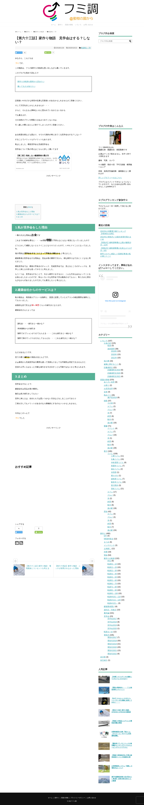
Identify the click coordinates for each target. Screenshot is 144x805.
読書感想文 (108, 367)
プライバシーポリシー (77, 798)
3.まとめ (19, 217)
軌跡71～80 (112, 587)
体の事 (106, 361)
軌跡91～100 (112, 593)
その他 (110, 403)
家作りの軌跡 (109, 558)
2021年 (114, 358)
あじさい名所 (109, 382)
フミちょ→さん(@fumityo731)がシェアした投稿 (117, 323)
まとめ (106, 542)
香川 (105, 451)
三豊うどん (115, 456)
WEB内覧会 (108, 539)
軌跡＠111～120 (114, 600)
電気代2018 (112, 641)
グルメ (110, 410)
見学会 (106, 616)
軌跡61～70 (86, 48)
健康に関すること (111, 364)
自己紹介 (103, 660)
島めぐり (107, 395)
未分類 (103, 657)
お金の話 (107, 343)
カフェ (110, 406)
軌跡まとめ (108, 632)
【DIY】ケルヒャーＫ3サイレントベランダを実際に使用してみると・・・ (121, 700)
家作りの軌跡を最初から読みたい (30, 81)
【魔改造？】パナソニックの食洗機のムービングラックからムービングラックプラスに (121, 745)
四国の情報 (69, 25)
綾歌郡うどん (116, 479)
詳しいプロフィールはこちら (110, 178)
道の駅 (110, 423)
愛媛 (105, 426)
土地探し (107, 549)
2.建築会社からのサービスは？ (28, 214)
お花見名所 (108, 389)
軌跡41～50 (112, 577)
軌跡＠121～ (112, 603)
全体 (105, 392)
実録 (105, 555)
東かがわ (114, 476)
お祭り (106, 385)
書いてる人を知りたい (26, 86)
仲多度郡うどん (117, 462)
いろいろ (78, 25)
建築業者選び (109, 606)
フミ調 (74, 801)
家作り (60, 25)
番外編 (106, 613)
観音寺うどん (116, 482)
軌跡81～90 (112, 590)
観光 (109, 419)
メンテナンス (109, 545)
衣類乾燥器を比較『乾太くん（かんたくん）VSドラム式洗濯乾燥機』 (121, 733)
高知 (105, 511)
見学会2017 (112, 619)
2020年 (114, 354)
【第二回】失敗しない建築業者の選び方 (33, 156)
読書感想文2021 (113, 376)
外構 (105, 552)
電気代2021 (112, 650)
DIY (105, 536)
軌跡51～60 (112, 580)
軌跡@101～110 (114, 597)
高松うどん (115, 489)
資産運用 (111, 349)
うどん (110, 454)
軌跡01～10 (112, 564)
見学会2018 (112, 622)
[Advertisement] (53, 189)
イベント (111, 428)
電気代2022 (112, 654)
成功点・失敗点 (110, 610)
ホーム (53, 25)
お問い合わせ (88, 25)
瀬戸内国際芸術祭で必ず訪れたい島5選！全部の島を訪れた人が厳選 (121, 779)
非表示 (30, 207)
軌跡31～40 (112, 574)
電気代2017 (112, 637)
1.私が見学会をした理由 (25, 212)
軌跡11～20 (112, 567)
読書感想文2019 (113, 370)
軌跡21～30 (112, 571)
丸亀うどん (115, 459)
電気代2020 (112, 647)
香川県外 (114, 485)
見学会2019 (112, 625)
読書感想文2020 (113, 373)
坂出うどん (115, 469)
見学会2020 (112, 628)
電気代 (106, 635)
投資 (109, 345)
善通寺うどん (116, 466)
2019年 (114, 351)
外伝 (109, 561)
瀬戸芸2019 (112, 397)
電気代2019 (112, 644)
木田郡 (113, 472)
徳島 (105, 401)
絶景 (109, 416)
